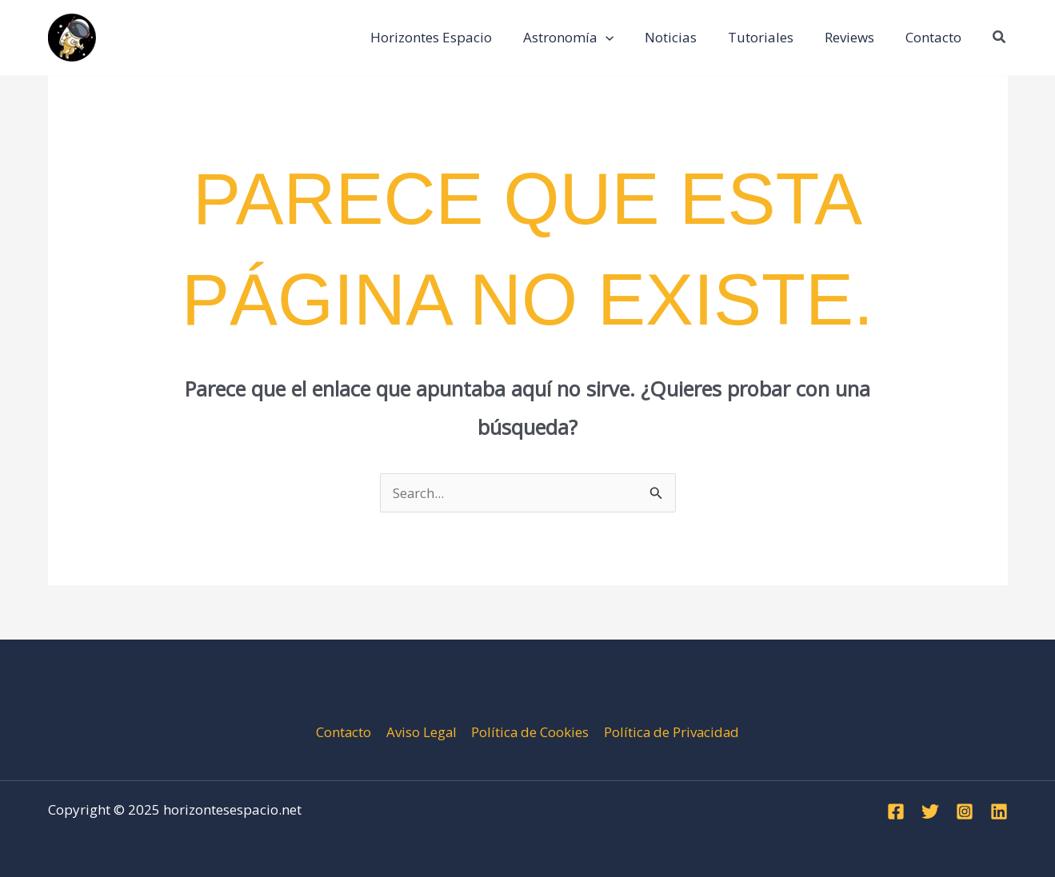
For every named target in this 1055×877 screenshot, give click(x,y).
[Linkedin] (999, 811)
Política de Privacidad (671, 732)
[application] (623, 38)
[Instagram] (964, 811)
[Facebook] (896, 811)
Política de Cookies (529, 732)
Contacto (344, 732)
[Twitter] (930, 811)
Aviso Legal (421, 732)
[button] (1000, 37)
